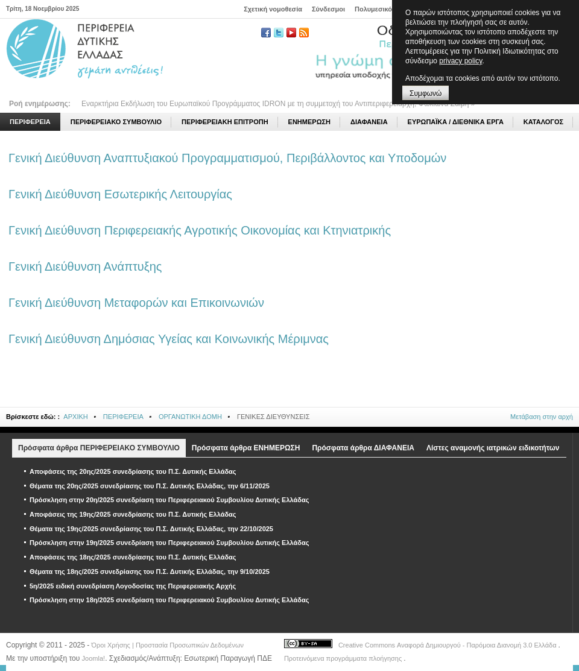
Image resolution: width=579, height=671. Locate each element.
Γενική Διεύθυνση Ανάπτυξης (85, 266)
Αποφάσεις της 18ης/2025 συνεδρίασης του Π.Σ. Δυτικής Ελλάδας (133, 557)
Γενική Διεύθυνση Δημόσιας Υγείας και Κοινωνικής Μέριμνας (168, 338)
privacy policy (460, 61)
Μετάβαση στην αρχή (541, 416)
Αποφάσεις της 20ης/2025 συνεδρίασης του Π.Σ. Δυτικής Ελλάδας (133, 471)
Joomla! (94, 658)
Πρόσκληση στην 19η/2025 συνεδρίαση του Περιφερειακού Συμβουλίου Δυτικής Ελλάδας (169, 542)
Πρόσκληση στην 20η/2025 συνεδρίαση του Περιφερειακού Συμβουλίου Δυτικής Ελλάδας (169, 499)
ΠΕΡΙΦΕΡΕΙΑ (123, 416)
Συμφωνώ (425, 93)
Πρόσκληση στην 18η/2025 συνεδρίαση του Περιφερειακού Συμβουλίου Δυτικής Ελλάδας (169, 599)
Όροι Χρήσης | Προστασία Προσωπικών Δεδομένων (168, 645)
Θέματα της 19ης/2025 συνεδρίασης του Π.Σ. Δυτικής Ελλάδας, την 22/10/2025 (151, 528)
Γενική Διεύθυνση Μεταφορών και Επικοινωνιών (136, 302)
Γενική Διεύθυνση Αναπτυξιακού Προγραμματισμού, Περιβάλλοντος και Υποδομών (227, 158)
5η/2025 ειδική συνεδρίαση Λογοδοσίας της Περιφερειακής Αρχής (133, 586)
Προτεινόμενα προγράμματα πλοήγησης (343, 658)
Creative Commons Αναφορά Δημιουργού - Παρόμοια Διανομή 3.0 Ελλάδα (448, 645)
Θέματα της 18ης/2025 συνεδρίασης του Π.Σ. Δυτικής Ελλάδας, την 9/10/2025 (150, 571)
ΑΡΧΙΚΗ (75, 416)
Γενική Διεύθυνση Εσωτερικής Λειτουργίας (120, 194)
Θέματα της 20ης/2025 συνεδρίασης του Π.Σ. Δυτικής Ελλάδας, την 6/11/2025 (150, 486)
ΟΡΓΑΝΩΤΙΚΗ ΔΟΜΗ (190, 416)
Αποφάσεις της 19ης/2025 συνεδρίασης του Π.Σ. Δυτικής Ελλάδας (133, 514)
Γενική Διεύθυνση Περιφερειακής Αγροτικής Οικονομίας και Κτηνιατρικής (199, 230)
